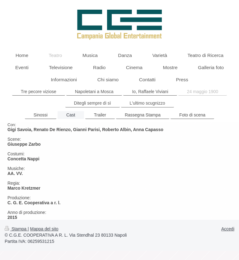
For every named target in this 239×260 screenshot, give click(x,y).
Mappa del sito (44, 228)
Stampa (16, 228)
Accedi (227, 228)
